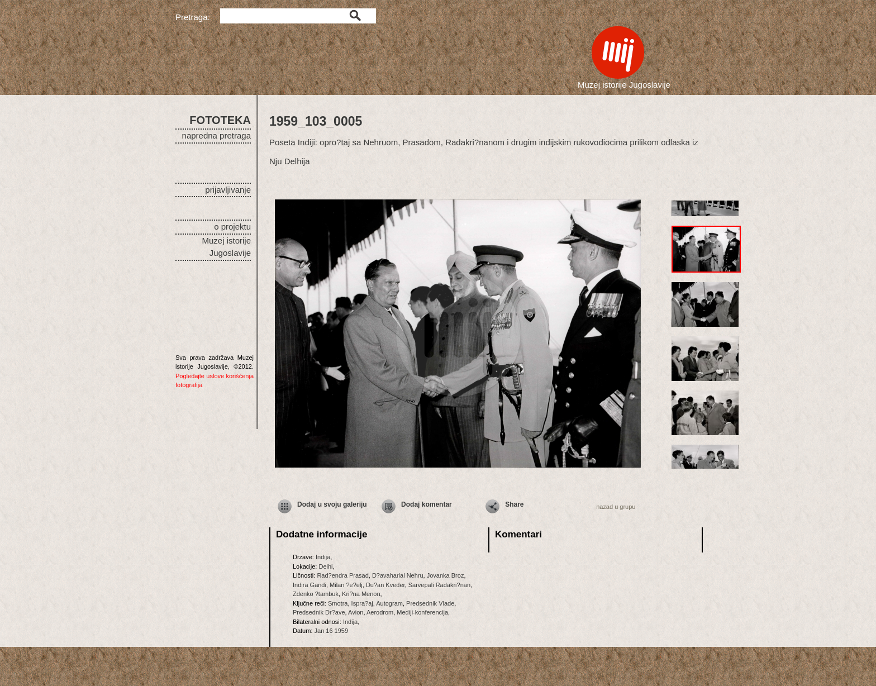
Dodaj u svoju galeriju (332, 504)
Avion (355, 612)
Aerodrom (379, 612)
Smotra (337, 603)
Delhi (325, 566)
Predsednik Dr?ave (319, 612)
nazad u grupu (615, 506)
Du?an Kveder (385, 585)
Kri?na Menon (361, 593)
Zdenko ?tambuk (316, 593)
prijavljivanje (228, 189)
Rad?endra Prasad (342, 575)
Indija (323, 557)
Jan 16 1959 (332, 630)
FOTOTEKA (220, 120)
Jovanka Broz (445, 575)
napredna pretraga (216, 135)
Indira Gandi (309, 585)
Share (514, 504)
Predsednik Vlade (430, 603)
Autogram (389, 603)
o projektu (232, 226)
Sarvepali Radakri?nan (439, 585)
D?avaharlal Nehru (397, 575)
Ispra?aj (362, 603)
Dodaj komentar (426, 504)
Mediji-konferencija (422, 612)
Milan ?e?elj (346, 585)
